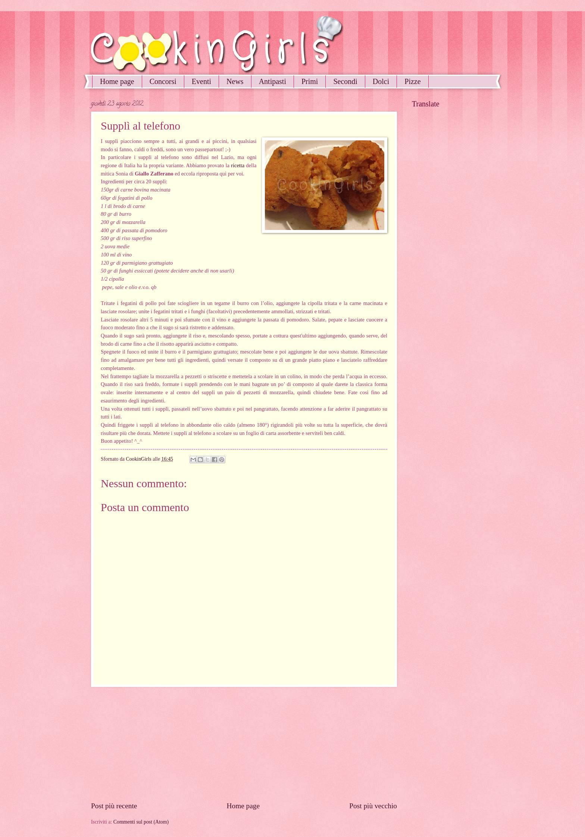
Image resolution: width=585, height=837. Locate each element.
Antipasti (272, 81)
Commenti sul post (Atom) (141, 822)
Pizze (412, 81)
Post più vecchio (373, 806)
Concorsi (163, 81)
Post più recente (114, 806)
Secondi (345, 81)
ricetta (237, 165)
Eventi (201, 81)
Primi (309, 81)
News (235, 81)
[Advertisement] (244, 744)
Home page (117, 81)
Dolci (381, 81)
